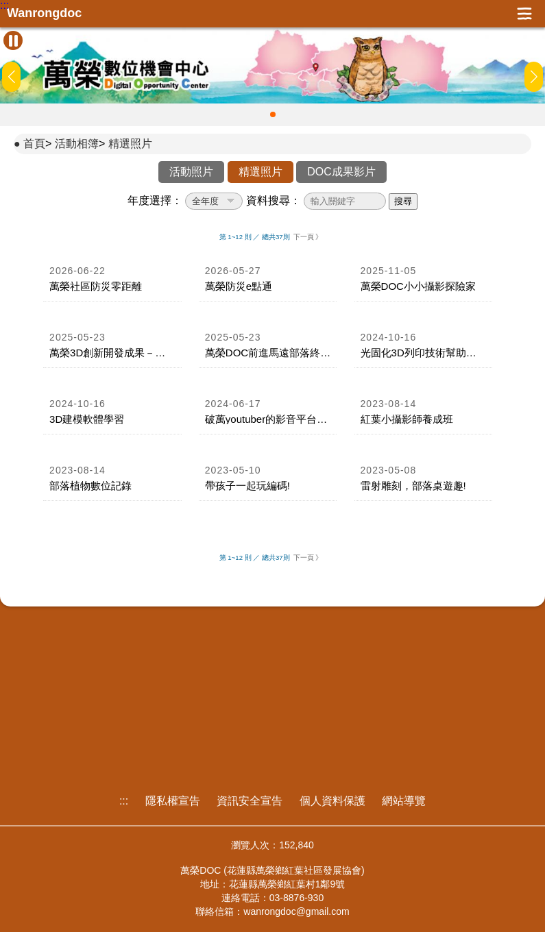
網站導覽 (404, 801)
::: (4, 5)
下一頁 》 (308, 237)
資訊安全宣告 (249, 801)
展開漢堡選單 (524, 13)
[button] (273, 114)
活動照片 (191, 171)
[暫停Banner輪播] (13, 40)
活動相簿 (77, 143)
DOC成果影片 (341, 171)
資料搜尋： (273, 200)
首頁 (34, 143)
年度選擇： (155, 200)
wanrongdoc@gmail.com (296, 911)
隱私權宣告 (172, 801)
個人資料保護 (332, 801)
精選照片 (130, 143)
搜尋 (403, 201)
